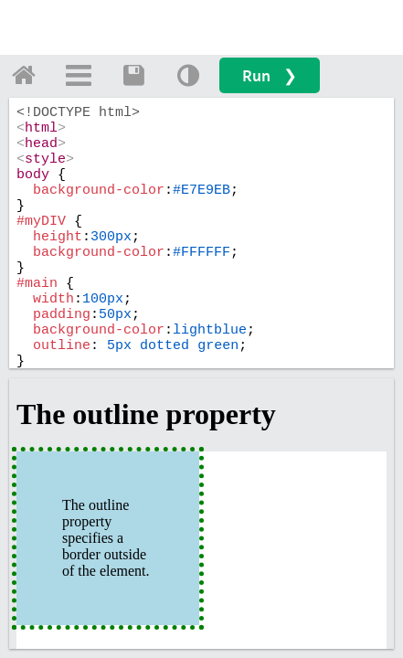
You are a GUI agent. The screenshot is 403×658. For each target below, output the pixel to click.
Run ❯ (269, 75)
